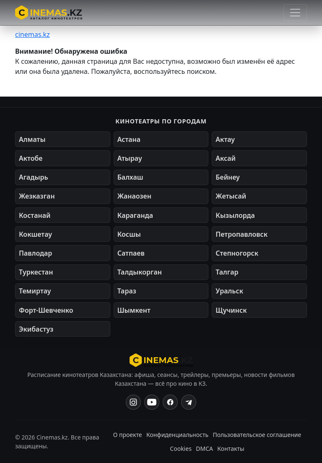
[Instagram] (133, 402)
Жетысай (231, 196)
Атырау (129, 158)
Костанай (34, 215)
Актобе (31, 158)
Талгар (227, 272)
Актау (225, 139)
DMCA (204, 449)
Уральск (229, 291)
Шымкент (134, 310)
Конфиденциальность (177, 435)
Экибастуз (36, 329)
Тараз (126, 291)
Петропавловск (241, 234)
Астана (128, 139)
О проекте (127, 435)
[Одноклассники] (188, 402)
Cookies (180, 449)
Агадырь (33, 177)
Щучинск (231, 310)
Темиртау (35, 291)
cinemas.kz (32, 34)
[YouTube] (151, 402)
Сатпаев (131, 253)
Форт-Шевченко (46, 310)
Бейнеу (227, 177)
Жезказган (37, 196)
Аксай (226, 158)
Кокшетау (35, 234)
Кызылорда (235, 215)
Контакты (230, 449)
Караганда (135, 215)
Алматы (32, 139)
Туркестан (36, 272)
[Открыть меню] (295, 12)
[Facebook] (170, 402)
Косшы (129, 234)
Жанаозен (134, 196)
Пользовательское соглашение (257, 435)
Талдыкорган (139, 272)
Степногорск (237, 253)
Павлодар (35, 253)
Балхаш (130, 177)
